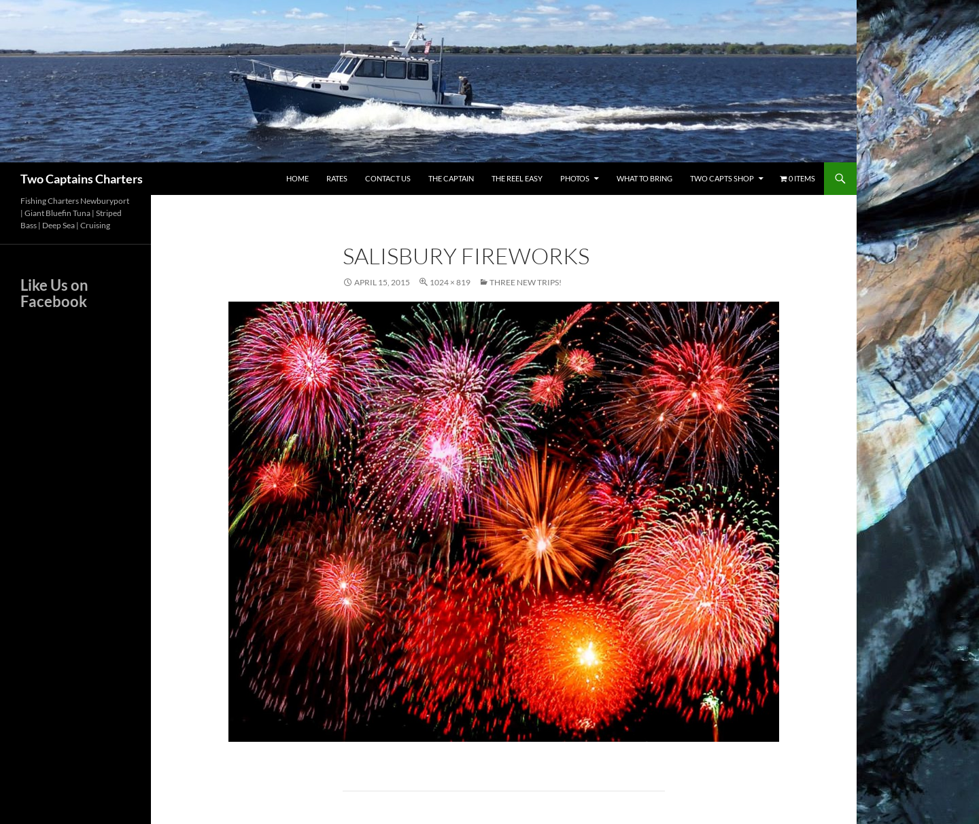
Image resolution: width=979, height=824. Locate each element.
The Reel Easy (517, 178)
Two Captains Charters (81, 178)
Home (297, 178)
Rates (336, 178)
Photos (574, 178)
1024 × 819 (450, 282)
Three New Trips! (526, 282)
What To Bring (644, 178)
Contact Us (388, 178)
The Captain (451, 178)
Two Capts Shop (722, 178)
